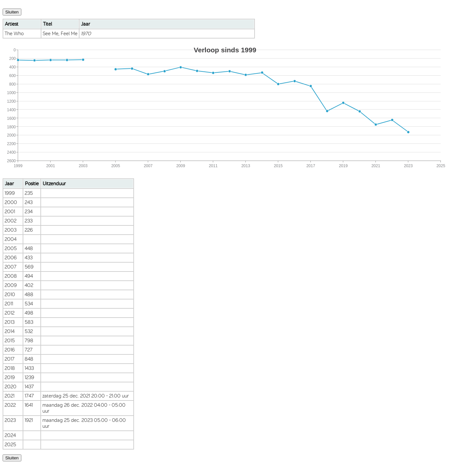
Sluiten (12, 12)
